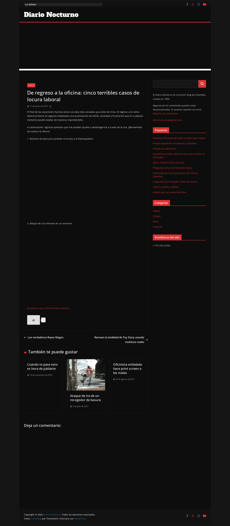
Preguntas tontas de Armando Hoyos (172, 167)
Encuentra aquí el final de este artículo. (48, 308)
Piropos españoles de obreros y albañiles (175, 143)
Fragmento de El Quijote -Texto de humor (175, 181)
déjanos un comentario (165, 113)
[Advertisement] (115, 46)
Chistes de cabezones (164, 148)
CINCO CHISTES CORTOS (166, 186)
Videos (31, 85)
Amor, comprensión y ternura (168, 162)
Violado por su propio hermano (169, 192)
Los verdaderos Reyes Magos (43, 337)
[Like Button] (33, 320)
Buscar (202, 84)
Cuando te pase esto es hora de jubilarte (42, 366)
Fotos (155, 221)
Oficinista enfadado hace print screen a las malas (127, 368)
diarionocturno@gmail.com (167, 120)
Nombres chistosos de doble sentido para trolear (179, 138)
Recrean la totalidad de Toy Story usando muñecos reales (121, 340)
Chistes (157, 216)
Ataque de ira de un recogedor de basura (85, 398)
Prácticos (157, 226)
